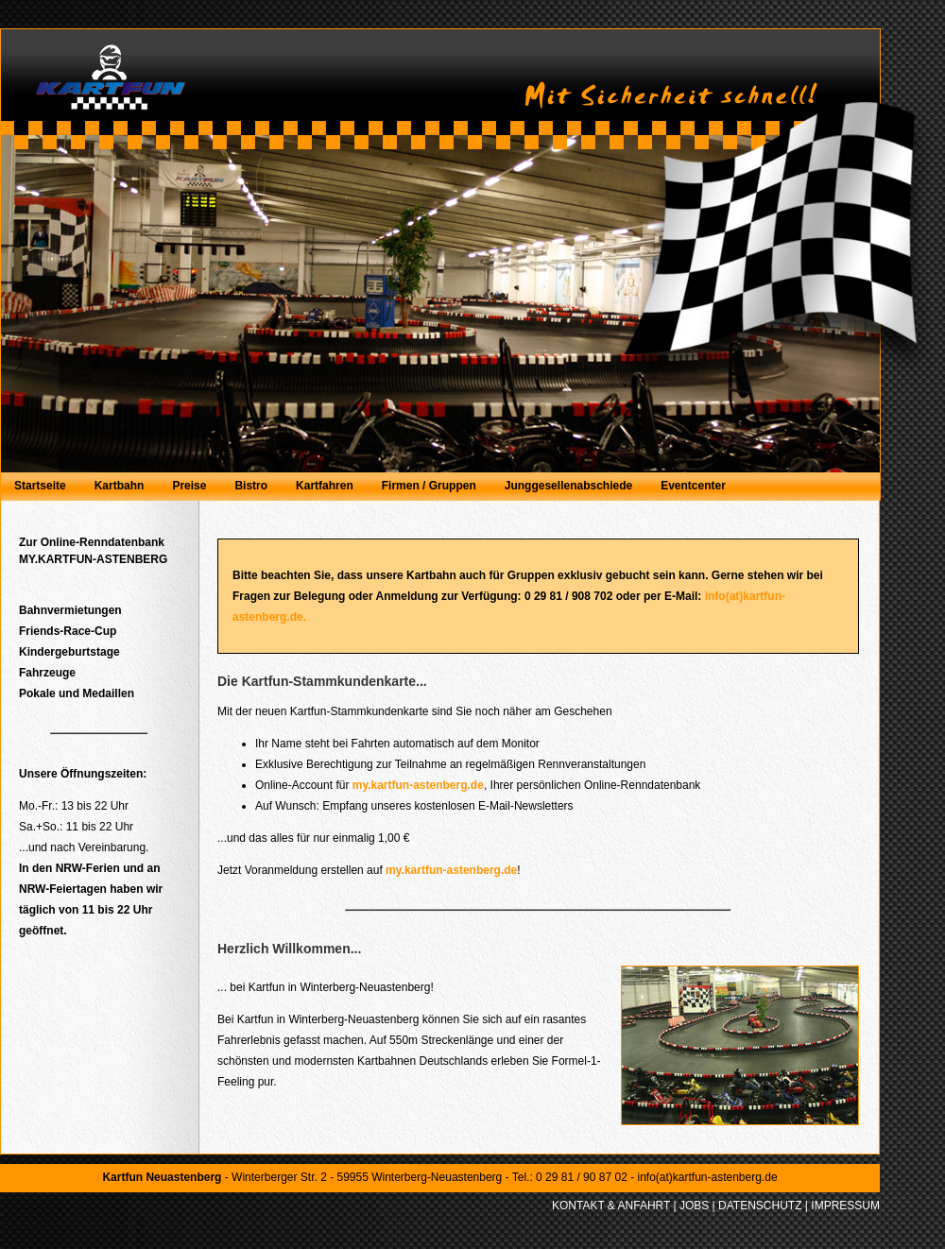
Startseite (40, 485)
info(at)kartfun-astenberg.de (707, 1177)
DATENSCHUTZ (759, 1205)
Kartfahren (324, 485)
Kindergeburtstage (69, 652)
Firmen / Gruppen (429, 485)
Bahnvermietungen (70, 610)
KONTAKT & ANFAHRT (611, 1205)
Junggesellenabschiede (568, 485)
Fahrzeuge (47, 672)
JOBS (694, 1205)
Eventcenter (693, 485)
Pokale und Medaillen (76, 693)
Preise (189, 485)
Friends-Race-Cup (67, 631)
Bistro (250, 485)
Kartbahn (119, 485)
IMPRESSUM (845, 1205)
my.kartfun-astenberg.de (418, 785)
